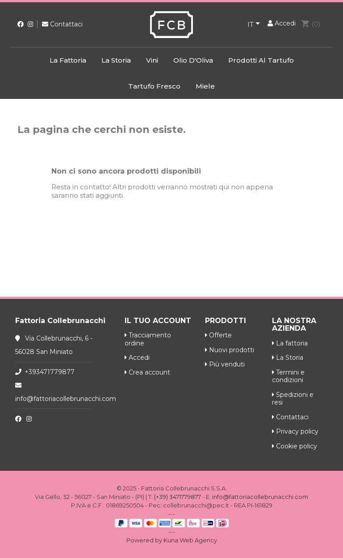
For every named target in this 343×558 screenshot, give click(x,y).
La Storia (116, 60)
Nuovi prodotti (229, 350)
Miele (205, 86)
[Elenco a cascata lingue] (255, 25)
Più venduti (225, 364)
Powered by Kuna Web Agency (171, 540)
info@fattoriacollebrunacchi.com (65, 399)
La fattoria (68, 60)
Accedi (137, 358)
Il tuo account (158, 320)
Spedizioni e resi (293, 399)
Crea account (147, 372)
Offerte (218, 335)
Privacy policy (295, 431)
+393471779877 (50, 372)
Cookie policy (294, 446)
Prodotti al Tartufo (261, 60)
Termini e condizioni (288, 376)
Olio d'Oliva (193, 60)
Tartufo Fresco (154, 86)
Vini (152, 60)
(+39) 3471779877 (177, 496)
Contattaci (62, 24)
